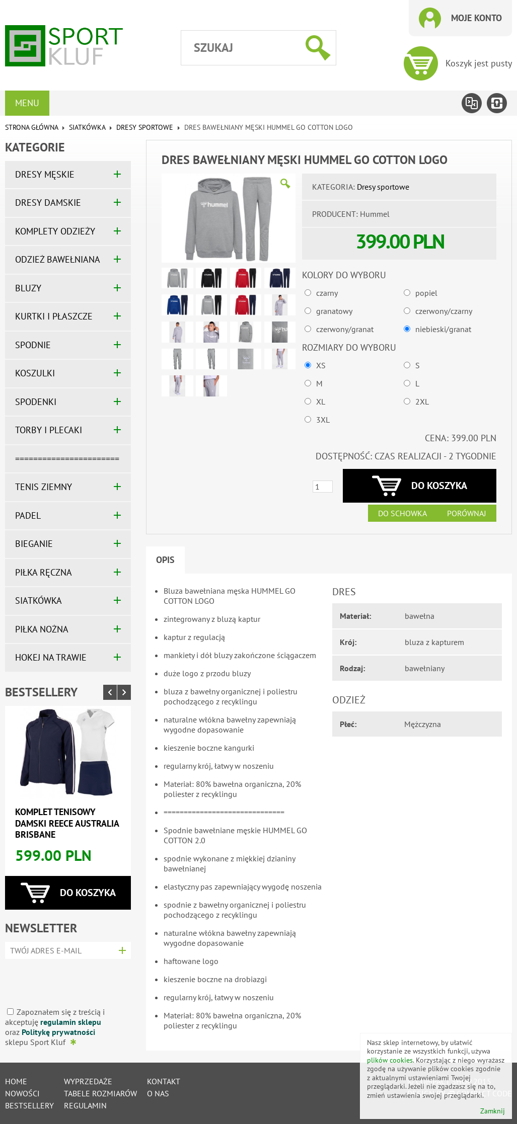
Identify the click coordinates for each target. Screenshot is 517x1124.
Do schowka (402, 513)
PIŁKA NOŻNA (41, 629)
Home (16, 1081)
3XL (323, 420)
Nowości (22, 1093)
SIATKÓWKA (87, 127)
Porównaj (466, 513)
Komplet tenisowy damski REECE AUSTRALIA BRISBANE (67, 823)
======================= (67, 458)
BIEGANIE (34, 543)
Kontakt (163, 1081)
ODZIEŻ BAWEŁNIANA (57, 259)
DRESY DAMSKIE (48, 202)
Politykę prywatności (58, 1032)
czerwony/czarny (443, 311)
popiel (426, 293)
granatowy (334, 311)
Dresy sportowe (144, 127)
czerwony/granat (345, 329)
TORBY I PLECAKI (48, 430)
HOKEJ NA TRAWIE (51, 657)
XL (320, 401)
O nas (158, 1093)
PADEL (28, 515)
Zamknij (492, 1111)
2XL (422, 401)
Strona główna (31, 127)
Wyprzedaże (88, 1081)
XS (321, 365)
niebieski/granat (443, 329)
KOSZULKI (35, 373)
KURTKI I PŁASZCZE (54, 316)
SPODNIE (33, 345)
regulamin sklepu (70, 1022)
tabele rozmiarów (100, 1093)
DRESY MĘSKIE (45, 174)
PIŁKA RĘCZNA (43, 572)
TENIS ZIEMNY (43, 487)
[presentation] (64, 979)
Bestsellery (41, 692)
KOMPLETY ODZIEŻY (55, 231)
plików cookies (390, 1060)
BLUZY (28, 288)
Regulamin (85, 1105)
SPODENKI (35, 402)
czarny (327, 293)
